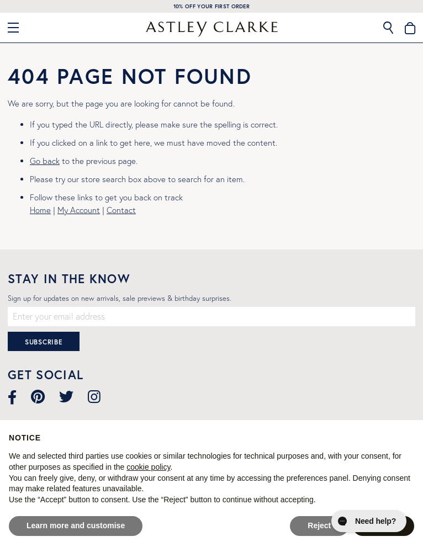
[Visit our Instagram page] (94, 397)
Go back (45, 161)
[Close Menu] (18, 27)
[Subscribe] (44, 341)
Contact (121, 210)
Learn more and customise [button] (76, 525)
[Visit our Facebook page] (12, 397)
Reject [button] (319, 525)
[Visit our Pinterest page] (38, 397)
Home (40, 210)
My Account (78, 210)
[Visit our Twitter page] (66, 397)
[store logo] (211, 29)
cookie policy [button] (148, 467)
